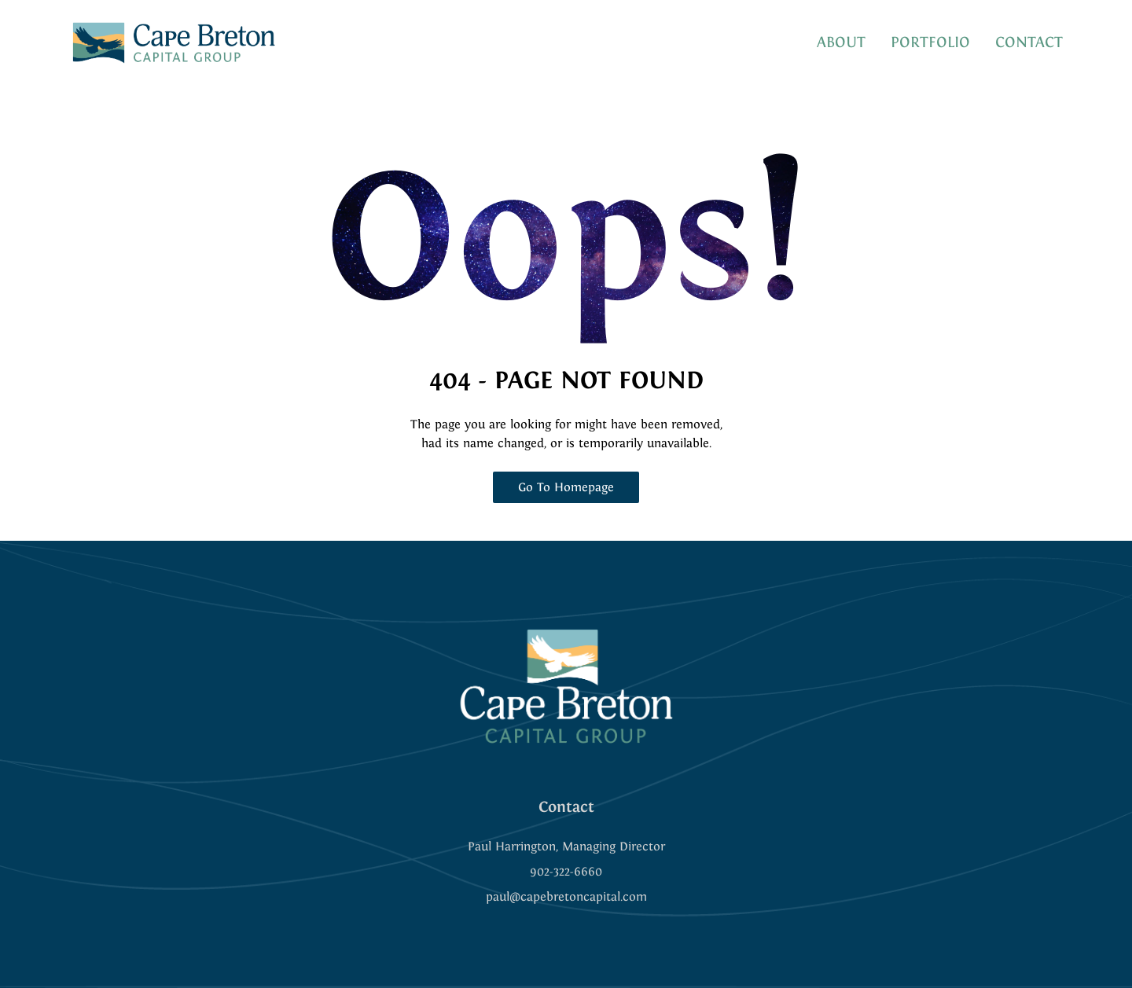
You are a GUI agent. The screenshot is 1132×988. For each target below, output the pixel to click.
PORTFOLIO (930, 41)
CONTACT (1029, 41)
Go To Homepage (566, 487)
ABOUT (841, 41)
